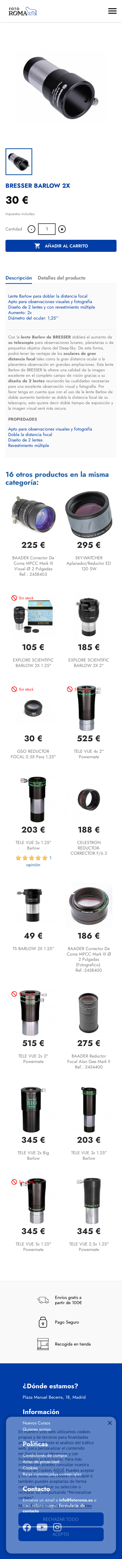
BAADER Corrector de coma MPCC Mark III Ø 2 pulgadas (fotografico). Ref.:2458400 (89, 959)
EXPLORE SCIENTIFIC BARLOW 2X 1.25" (33, 663)
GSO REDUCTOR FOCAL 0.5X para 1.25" (33, 754)
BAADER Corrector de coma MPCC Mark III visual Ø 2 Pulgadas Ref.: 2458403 (33, 566)
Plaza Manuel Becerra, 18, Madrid (54, 1397)
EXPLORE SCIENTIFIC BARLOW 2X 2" (88, 663)
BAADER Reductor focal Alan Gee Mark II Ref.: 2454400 (88, 1061)
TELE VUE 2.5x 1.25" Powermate (89, 1247)
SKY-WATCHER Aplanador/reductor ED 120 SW (88, 563)
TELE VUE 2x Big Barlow (33, 1155)
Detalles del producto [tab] (61, 277)
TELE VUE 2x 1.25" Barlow (33, 845)
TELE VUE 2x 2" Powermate (33, 1059)
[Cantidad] (47, 229)
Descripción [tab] (18, 277)
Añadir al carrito (61, 246)
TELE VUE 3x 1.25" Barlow (89, 1155)
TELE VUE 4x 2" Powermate (89, 754)
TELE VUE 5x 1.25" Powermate (33, 1247)
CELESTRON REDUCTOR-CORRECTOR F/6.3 (89, 848)
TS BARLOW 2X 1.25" (33, 948)
